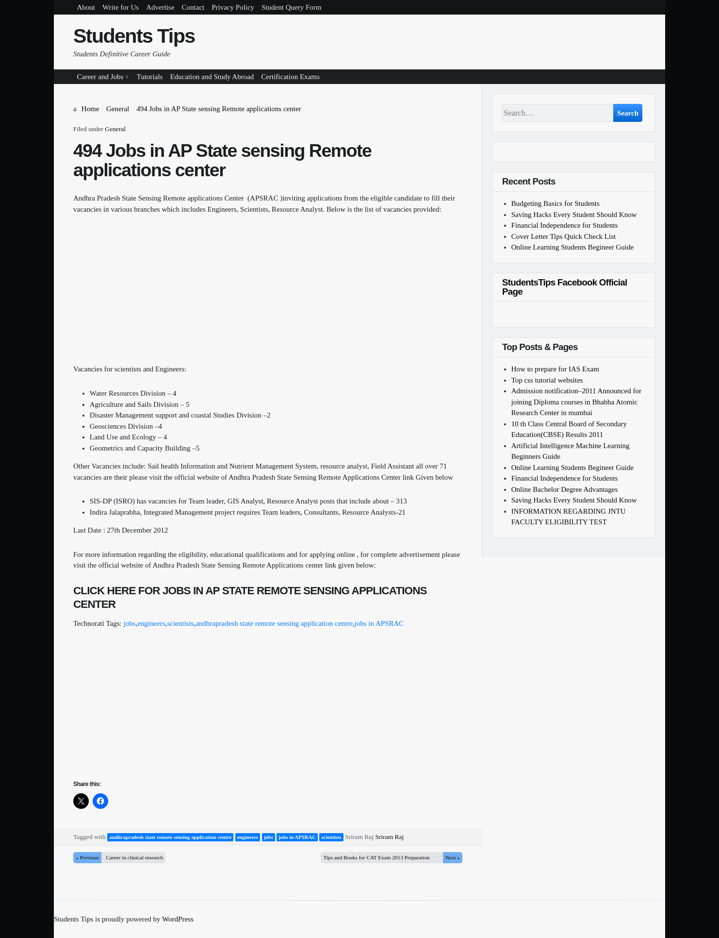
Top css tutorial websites (547, 380)
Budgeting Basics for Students (555, 203)
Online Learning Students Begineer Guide (572, 247)
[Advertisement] (267, 296)
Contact (193, 7)
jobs (129, 623)
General (115, 129)
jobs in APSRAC (379, 623)
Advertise (160, 7)
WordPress (178, 919)
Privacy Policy (233, 7)
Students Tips (134, 36)
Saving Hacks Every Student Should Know (574, 214)
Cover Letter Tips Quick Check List (563, 236)
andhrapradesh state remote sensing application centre (274, 623)
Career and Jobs (100, 77)
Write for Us (120, 7)
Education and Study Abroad (212, 77)
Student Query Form (291, 7)
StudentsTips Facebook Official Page (564, 287)
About (86, 7)
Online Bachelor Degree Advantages (564, 489)
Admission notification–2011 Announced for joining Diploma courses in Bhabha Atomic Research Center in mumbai (576, 402)
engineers (151, 623)
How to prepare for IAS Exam (555, 369)
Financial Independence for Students (564, 225)
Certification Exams (290, 77)
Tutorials (150, 77)
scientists (180, 623)
